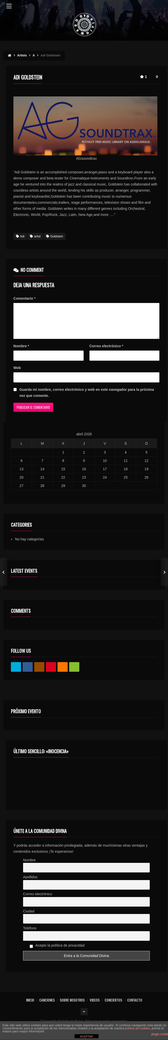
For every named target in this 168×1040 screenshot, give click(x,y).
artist (35, 236)
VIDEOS (95, 1006)
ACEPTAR (86, 1036)
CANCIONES (47, 1006)
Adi (20, 236)
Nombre (21, 352)
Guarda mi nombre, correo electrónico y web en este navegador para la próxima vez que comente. (86, 399)
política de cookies (137, 1028)
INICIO (30, 1006)
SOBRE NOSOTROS (72, 1006)
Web (17, 374)
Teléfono (29, 934)
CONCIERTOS (113, 1006)
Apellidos (30, 883)
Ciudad (28, 917)
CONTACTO (134, 1006)
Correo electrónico (106, 352)
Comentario (24, 298)
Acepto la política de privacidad (57, 952)
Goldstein (54, 236)
